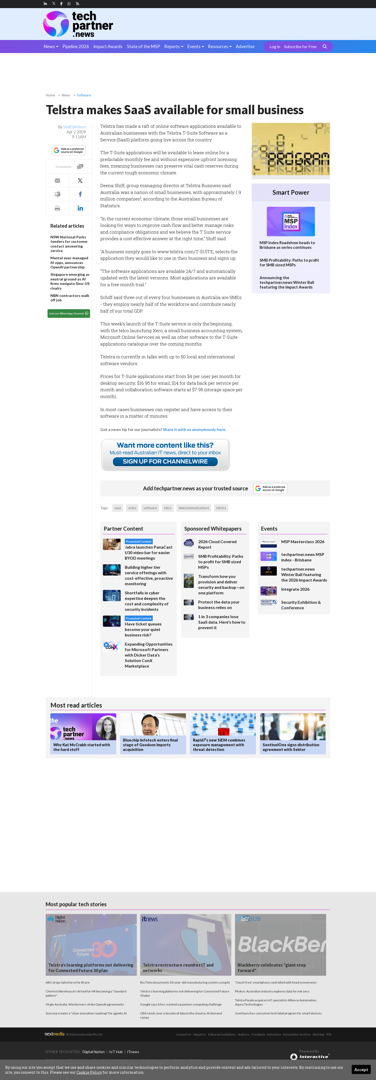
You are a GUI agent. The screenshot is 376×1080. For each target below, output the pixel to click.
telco (168, 508)
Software (84, 95)
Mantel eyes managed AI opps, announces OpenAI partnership (69, 262)
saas (117, 508)
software (150, 508)
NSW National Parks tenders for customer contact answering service (69, 244)
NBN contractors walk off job (69, 297)
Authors (243, 1034)
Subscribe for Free (300, 46)
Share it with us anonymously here (194, 429)
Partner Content (123, 528)
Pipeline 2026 (75, 46)
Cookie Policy (89, 1072)
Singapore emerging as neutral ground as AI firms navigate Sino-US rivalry (70, 281)
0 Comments (64, 166)
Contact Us (183, 1034)
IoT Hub (116, 1051)
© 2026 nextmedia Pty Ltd (84, 1034)
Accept (361, 1069)
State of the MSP (143, 46)
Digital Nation (94, 1051)
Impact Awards (107, 46)
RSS (328, 1034)
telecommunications (194, 508)
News (49, 46)
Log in (274, 46)
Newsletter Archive (296, 1034)
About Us (199, 1034)
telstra (221, 508)
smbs (132, 508)
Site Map (318, 1034)
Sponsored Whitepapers (213, 528)
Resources (218, 46)
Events (194, 46)
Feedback (258, 1034)
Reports (172, 46)
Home (50, 95)
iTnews (133, 1051)
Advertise (245, 46)
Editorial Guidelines (222, 1034)
